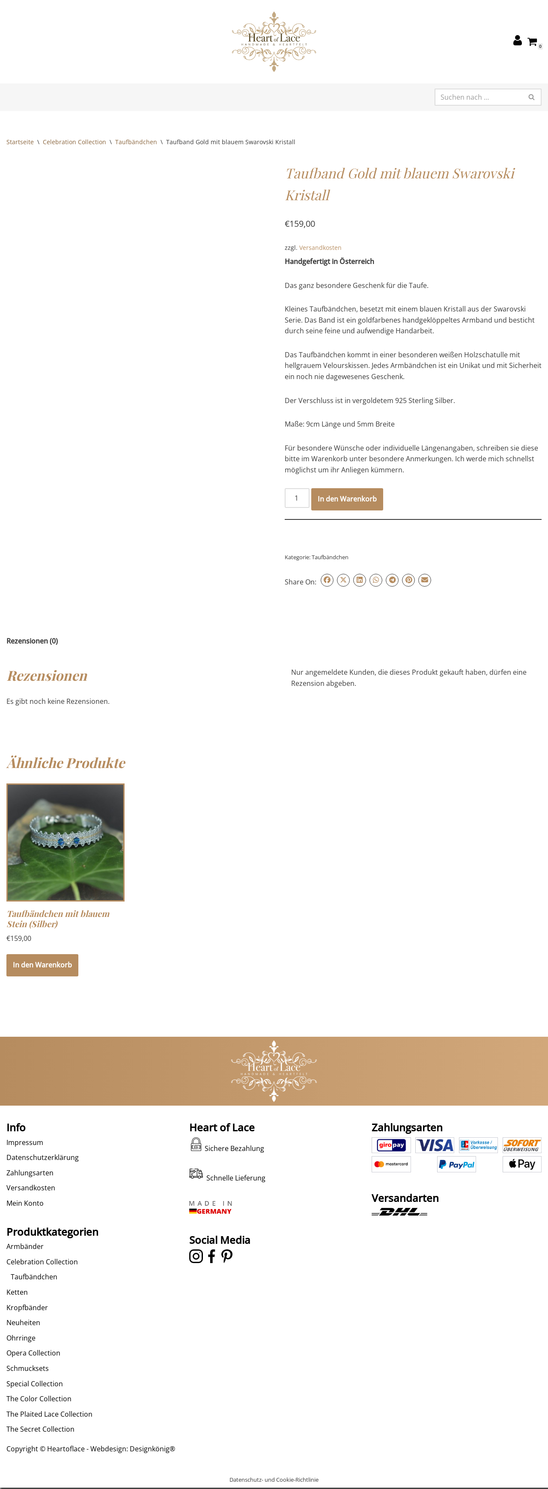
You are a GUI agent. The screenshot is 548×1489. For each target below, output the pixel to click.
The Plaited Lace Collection (49, 1430)
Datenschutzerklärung (42, 1174)
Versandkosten (320, 247)
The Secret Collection (40, 1445)
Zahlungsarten (30, 1189)
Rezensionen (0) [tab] (32, 641)
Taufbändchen (136, 142)
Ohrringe (21, 1354)
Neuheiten (23, 1339)
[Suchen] (478, 97)
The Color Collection (38, 1415)
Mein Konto (25, 1220)
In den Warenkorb (347, 499)
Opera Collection (33, 1369)
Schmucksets (27, 1384)
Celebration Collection (74, 142)
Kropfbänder (27, 1324)
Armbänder (25, 1263)
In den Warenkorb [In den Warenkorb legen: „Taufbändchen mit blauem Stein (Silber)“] (42, 966)
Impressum (24, 1158)
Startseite (20, 142)
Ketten (17, 1308)
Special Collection (34, 1400)
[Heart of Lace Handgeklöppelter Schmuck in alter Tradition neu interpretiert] (274, 42)
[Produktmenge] (297, 499)
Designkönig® (152, 1465)
